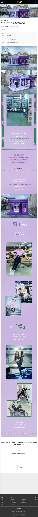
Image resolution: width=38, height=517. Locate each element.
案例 (5, 20)
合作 (36, 497)
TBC (17, 26)
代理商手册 (23, 499)
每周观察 (12, 499)
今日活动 (3, 500)
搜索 (36, 499)
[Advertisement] (19, 483)
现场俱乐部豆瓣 (19, 511)
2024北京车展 (13, 502)
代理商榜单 (23, 502)
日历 (2, 502)
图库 (2, 504)
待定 (7, 20)
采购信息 (12, 500)
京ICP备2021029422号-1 (19, 515)
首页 (2, 20)
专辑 (11, 497)
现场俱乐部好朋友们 (25, 500)
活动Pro (24, 511)
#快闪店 (3, 29)
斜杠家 (13, 511)
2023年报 (12, 504)
